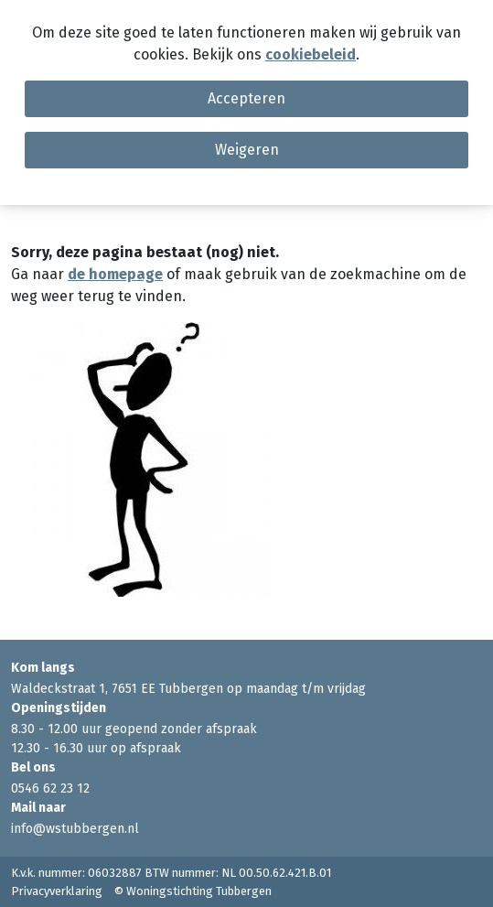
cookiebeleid (310, 54)
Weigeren (247, 149)
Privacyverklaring (56, 891)
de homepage (115, 274)
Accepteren (246, 98)
